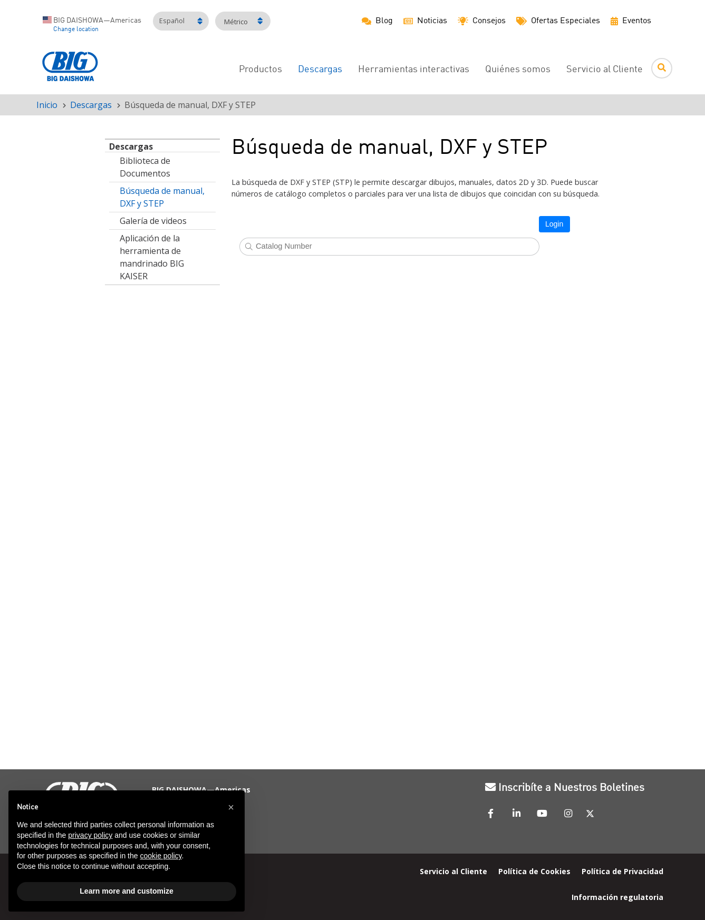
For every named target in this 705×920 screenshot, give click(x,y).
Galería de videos (153, 221)
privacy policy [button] (90, 835)
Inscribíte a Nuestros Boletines (564, 788)
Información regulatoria (617, 897)
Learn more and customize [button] (126, 891)
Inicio (46, 105)
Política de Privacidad (622, 871)
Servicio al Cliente (604, 69)
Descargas (91, 105)
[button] (231, 807)
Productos (260, 69)
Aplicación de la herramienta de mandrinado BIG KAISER (152, 257)
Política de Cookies (534, 871)
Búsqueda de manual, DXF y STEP (162, 197)
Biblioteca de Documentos (145, 167)
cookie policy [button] (160, 856)
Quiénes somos (518, 69)
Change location (76, 29)
